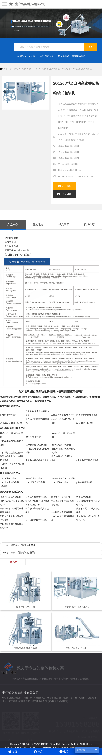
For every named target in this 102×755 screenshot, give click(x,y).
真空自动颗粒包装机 (61, 445)
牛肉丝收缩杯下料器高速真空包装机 (11, 510)
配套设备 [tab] (38, 224)
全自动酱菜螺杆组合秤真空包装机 (11, 526)
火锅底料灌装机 (84, 482)
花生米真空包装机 (34, 437)
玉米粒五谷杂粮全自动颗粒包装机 (12, 466)
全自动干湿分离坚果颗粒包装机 (63, 451)
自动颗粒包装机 (48, 56)
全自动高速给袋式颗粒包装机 (63, 458)
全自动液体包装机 (60, 482)
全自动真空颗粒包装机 (88, 460)
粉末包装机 (32, 56)
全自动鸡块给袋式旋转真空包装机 (88, 518)
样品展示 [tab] (63, 224)
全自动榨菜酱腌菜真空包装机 (37, 510)
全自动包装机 (64, 397)
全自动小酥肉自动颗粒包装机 (11, 443)
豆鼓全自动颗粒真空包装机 (11, 435)
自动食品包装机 (24, 401)
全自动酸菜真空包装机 (36, 520)
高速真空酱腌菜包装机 (36, 497)
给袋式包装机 (49, 397)
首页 (16, 69)
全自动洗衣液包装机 (35, 482)
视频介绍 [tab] (89, 224)
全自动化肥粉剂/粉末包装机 (37, 421)
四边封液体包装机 (8, 478)
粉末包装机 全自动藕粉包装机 (37, 413)
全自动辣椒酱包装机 (9, 482)
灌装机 (4, 486)
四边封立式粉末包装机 (86, 415)
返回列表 (66, 194)
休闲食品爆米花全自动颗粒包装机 (11, 458)
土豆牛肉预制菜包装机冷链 (62, 518)
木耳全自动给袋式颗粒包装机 (37, 451)
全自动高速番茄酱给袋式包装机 (77, 69)
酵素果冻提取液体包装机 (63, 478)
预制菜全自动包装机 (60, 497)
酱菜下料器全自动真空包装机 (88, 510)
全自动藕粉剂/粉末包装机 (63, 415)
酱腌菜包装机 (78, 56)
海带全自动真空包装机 (10, 497)
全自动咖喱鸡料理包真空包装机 (88, 503)
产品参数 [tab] (12, 224)
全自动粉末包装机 (84, 423)
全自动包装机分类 (29, 69)
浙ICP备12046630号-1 (81, 744)
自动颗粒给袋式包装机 (36, 445)
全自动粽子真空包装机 (61, 512)
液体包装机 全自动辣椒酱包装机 (12, 503)
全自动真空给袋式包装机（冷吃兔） (62, 503)
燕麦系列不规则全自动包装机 (62, 421)
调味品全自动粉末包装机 (11, 423)
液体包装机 (64, 56)
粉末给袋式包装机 (8, 415)
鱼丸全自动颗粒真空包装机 (63, 435)
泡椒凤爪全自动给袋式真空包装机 (11, 518)
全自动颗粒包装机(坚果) (11, 452)
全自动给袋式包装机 (50, 69)
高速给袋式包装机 (34, 478)
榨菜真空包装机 (83, 497)
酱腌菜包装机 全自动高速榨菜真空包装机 (37, 503)
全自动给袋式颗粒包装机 (37, 460)
